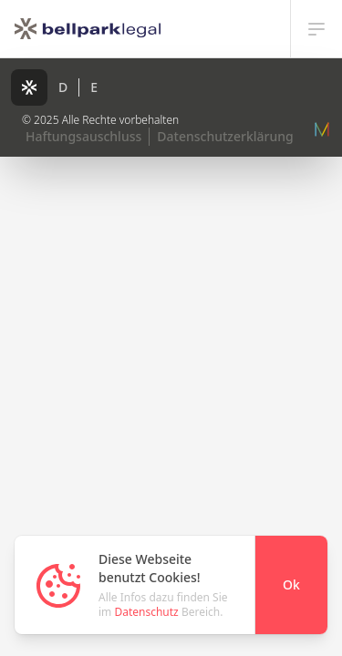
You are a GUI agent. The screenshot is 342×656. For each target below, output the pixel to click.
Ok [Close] (291, 584)
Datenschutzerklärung (225, 136)
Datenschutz (146, 612)
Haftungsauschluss (83, 136)
